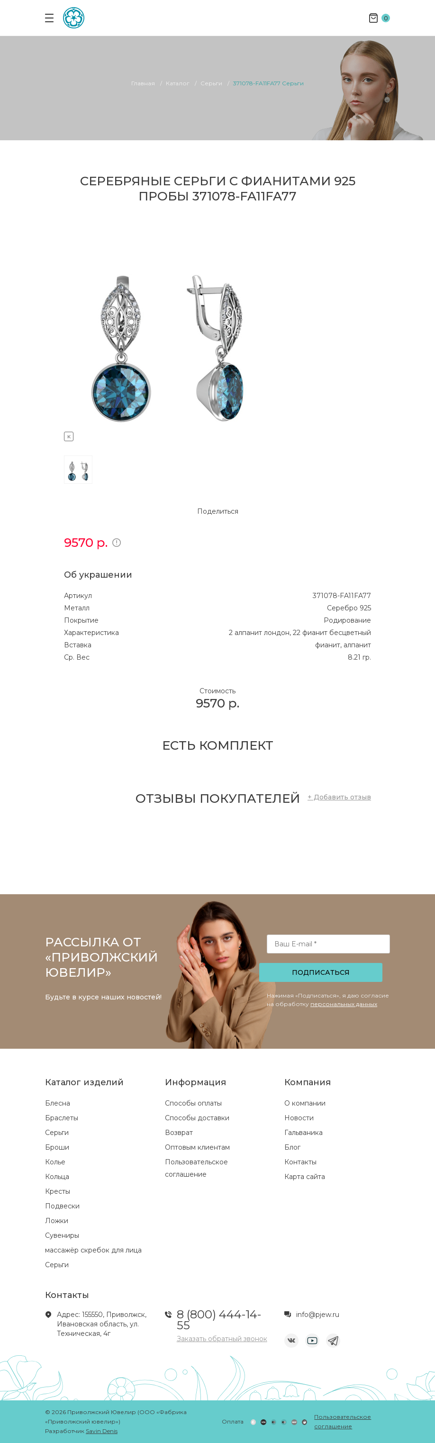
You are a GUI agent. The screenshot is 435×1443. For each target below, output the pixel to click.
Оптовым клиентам (197, 1147)
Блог (292, 1147)
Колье (55, 1162)
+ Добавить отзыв (339, 797)
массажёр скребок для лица (93, 1250)
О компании (305, 1103)
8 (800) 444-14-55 (219, 1319)
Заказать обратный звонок (222, 1338)
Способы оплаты (193, 1103)
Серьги (57, 1132)
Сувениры (62, 1235)
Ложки (56, 1220)
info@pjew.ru (317, 1314)
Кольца (57, 1176)
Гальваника (303, 1132)
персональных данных (343, 1003)
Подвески (62, 1206)
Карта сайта (304, 1176)
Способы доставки (197, 1118)
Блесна (57, 1103)
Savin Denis (102, 1430)
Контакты (300, 1162)
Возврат (179, 1132)
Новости (299, 1118)
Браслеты (61, 1118)
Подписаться (321, 972)
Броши (57, 1147)
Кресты (57, 1191)
